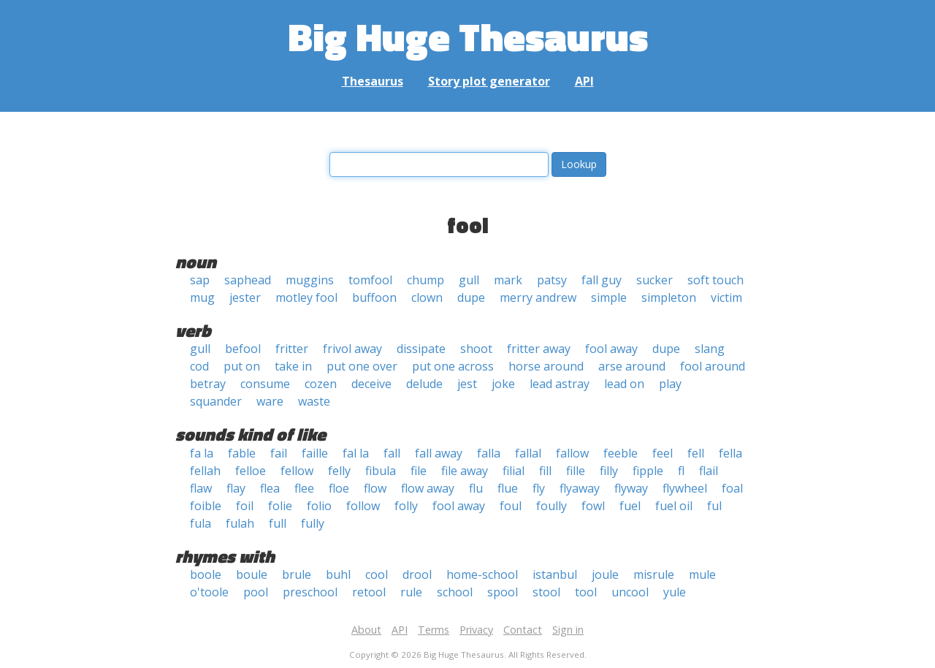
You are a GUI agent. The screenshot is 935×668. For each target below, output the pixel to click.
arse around (631, 366)
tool (586, 592)
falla (488, 453)
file (419, 471)
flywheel (685, 488)
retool (369, 592)
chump (425, 280)
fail (278, 453)
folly (406, 506)
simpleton (668, 297)
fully (312, 523)
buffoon (374, 297)
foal (732, 488)
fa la (201, 453)
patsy (552, 280)
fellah (205, 471)
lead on (624, 384)
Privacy (476, 630)
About (366, 630)
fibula (380, 471)
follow (363, 506)
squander (216, 401)
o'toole (209, 592)
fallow (572, 453)
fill (545, 471)
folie (280, 506)
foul (511, 506)
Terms (433, 630)
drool (417, 574)
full (277, 523)
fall (391, 453)
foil (244, 506)
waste (314, 401)
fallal (528, 453)
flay (235, 488)
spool (502, 592)
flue (507, 488)
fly (539, 488)
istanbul (555, 574)
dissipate (421, 349)
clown (427, 297)
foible (205, 506)
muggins (310, 280)
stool (546, 592)
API (584, 81)
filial (513, 471)
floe (339, 488)
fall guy (601, 280)
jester (245, 297)
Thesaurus (372, 81)
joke (503, 384)
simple (609, 297)
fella (730, 453)
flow (375, 488)
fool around (712, 366)
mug (202, 297)
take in (293, 366)
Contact (522, 630)
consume (265, 384)
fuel (630, 506)
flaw (201, 488)
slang (710, 349)
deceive (371, 384)
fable (242, 453)
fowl (593, 506)
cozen (321, 384)
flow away (427, 488)
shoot (476, 349)
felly (339, 471)
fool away (611, 349)
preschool (310, 592)
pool (255, 592)
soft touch (715, 280)
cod (199, 366)
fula (200, 523)
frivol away (352, 349)
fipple (648, 471)
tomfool (370, 280)
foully (551, 506)
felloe (250, 471)
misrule (653, 574)
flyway (631, 488)
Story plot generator (489, 81)
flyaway (580, 488)
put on (242, 366)
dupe (471, 297)
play (670, 384)
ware (269, 401)
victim (726, 297)
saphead (247, 280)
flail (708, 471)
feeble (620, 453)
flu (476, 488)
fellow (296, 471)
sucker (654, 280)
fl (681, 471)
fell (695, 453)
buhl (338, 574)
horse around (546, 366)
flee (304, 488)
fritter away (538, 349)
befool (243, 349)
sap (200, 280)
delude (424, 384)
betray (208, 384)
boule (251, 574)
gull (469, 280)
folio (319, 506)
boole (205, 574)
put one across (453, 366)
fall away (438, 453)
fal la (356, 453)
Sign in (568, 630)
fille (575, 471)
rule (411, 592)
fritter (291, 349)
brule (296, 574)
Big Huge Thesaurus (468, 36)
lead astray (559, 384)
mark (508, 280)
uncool (630, 592)
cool (376, 574)
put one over (362, 366)
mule (702, 574)
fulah (240, 523)
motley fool (306, 297)
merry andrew (538, 297)
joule (605, 574)
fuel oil (673, 506)
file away (464, 471)
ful (714, 506)
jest (467, 384)
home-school (482, 574)
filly (609, 471)
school (455, 592)
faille (315, 453)
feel (662, 453)
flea (270, 488)
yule (674, 592)
